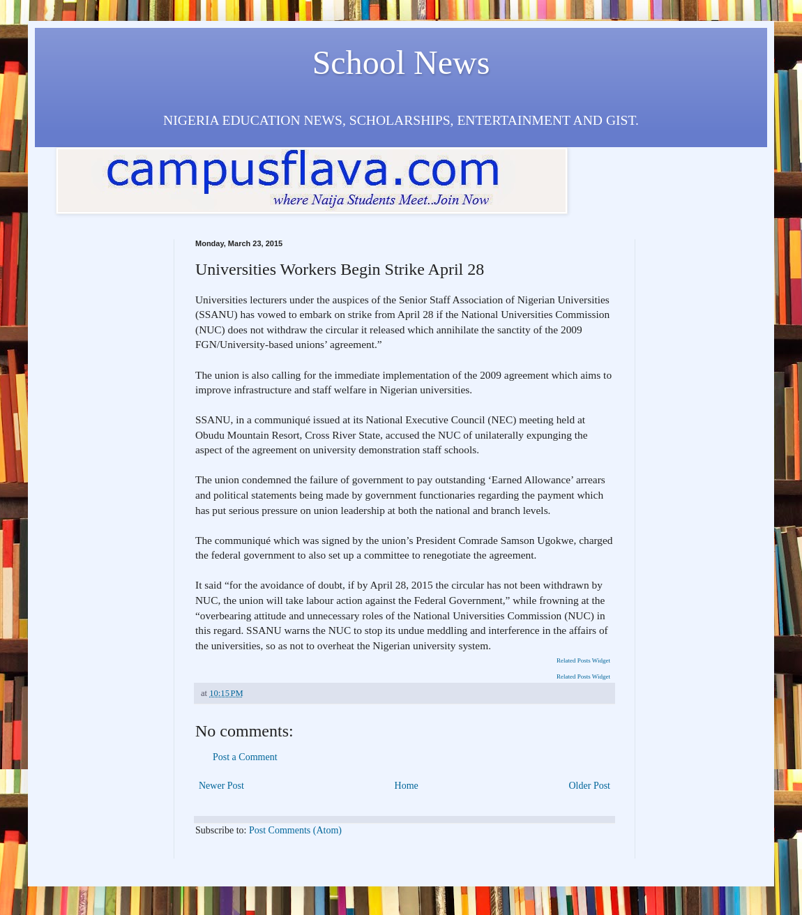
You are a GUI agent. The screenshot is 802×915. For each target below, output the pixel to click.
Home (406, 785)
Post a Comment (245, 757)
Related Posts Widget (583, 660)
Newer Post (221, 785)
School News (401, 62)
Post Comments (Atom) (295, 830)
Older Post (590, 785)
